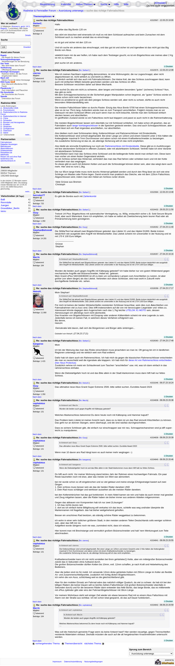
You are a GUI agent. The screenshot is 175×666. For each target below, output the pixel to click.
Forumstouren (9, 110)
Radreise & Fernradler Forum (39, 10)
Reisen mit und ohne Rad (11, 157)
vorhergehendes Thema (46, 643)
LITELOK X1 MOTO (136, 310)
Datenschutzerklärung (73, 662)
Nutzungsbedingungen (93, 662)
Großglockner (8, 129)
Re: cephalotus (85, 605)
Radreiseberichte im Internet (14, 116)
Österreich (7, 131)
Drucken (168, 66)
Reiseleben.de (6, 152)
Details (28, 35)
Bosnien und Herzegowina (13, 122)
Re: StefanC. (84, 70)
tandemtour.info (7, 159)
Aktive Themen (84, 4)
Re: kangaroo (84, 460)
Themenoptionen (44, 16)
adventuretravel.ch (8, 161)
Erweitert (27, 47)
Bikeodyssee (6, 146)
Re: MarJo (83, 400)
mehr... (28, 135)
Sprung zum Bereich (140, 649)
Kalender (66, 4)
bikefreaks (5, 155)
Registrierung (47, 4)
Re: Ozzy (83, 227)
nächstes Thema (94, 643)
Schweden (7, 120)
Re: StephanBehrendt (88, 254)
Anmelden (160, 3)
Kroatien (6, 124)
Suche (103, 4)
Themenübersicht (72, 643)
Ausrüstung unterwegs (71, 10)
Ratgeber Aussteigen (9, 144)
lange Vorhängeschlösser (85, 125)
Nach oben (37, 67)
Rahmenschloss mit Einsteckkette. (122, 146)
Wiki (126, 4)
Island (5, 133)
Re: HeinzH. (84, 383)
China (5, 118)
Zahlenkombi (89, 196)
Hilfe (116, 4)
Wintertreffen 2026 (10, 108)
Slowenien (7, 126)
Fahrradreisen (6, 142)
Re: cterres (83, 541)
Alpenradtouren (7, 148)
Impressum (57, 662)
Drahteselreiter (6, 150)
